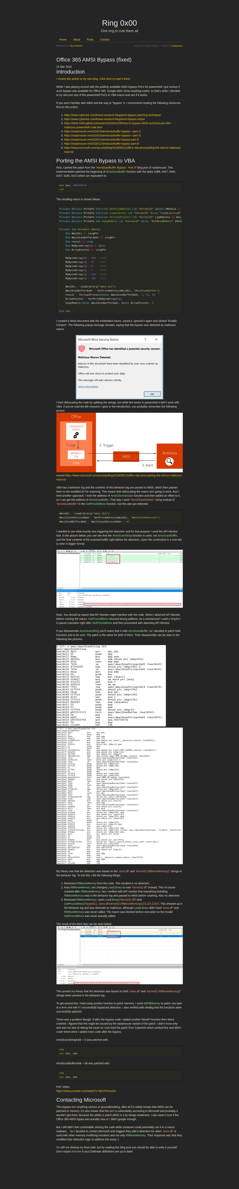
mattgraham (177, 46)
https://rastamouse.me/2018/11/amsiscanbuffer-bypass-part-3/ (101, 139)
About (77, 39)
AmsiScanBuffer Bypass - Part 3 (116, 167)
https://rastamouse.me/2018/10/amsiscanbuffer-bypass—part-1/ (102, 131)
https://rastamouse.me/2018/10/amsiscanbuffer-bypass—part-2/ (102, 135)
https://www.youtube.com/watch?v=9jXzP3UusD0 (86, 1094)
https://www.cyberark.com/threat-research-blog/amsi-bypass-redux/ (104, 119)
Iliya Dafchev (76, 46)
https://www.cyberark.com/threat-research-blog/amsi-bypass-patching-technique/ (112, 115)
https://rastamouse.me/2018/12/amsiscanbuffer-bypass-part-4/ (101, 143)
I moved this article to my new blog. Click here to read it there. (93, 78)
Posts (90, 39)
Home (63, 39)
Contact (104, 39)
